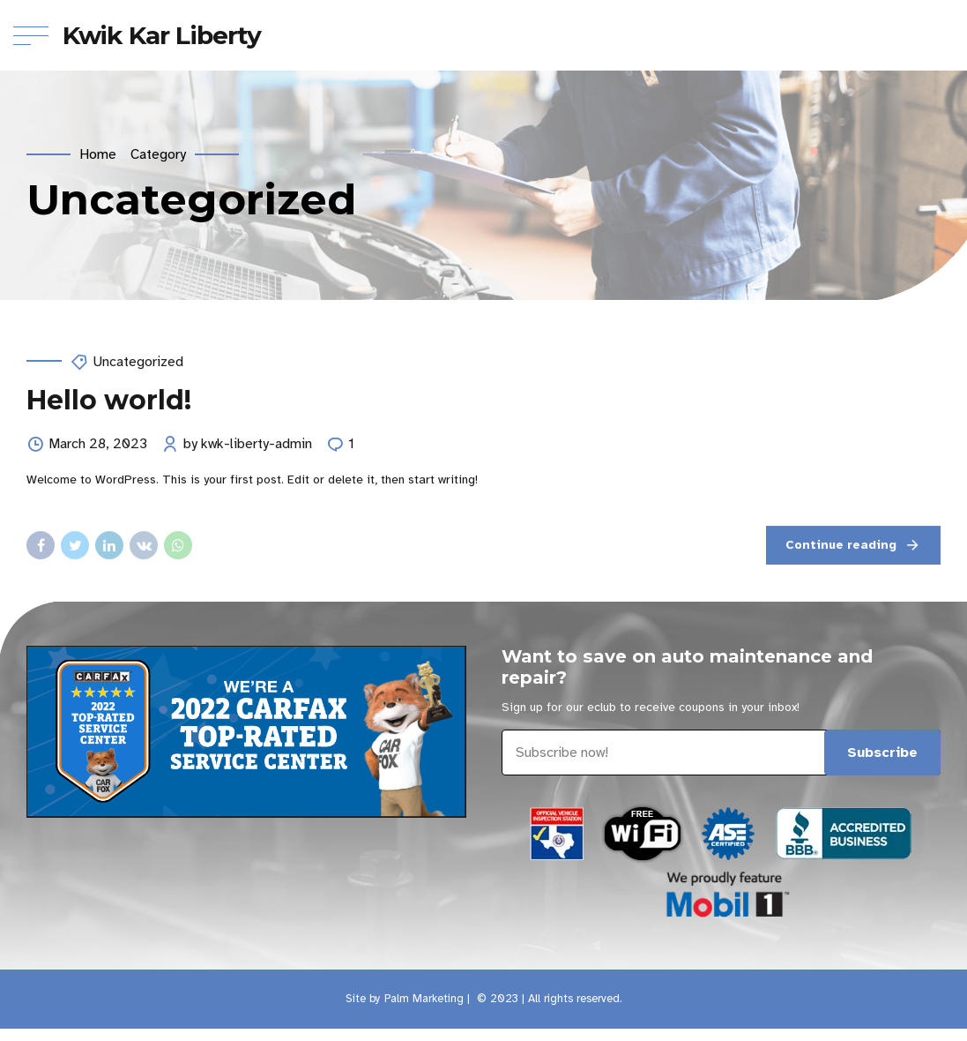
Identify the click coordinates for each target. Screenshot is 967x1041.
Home (97, 154)
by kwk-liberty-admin (247, 444)
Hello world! (108, 400)
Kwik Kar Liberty (162, 35)
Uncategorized (138, 362)
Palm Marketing (424, 999)
